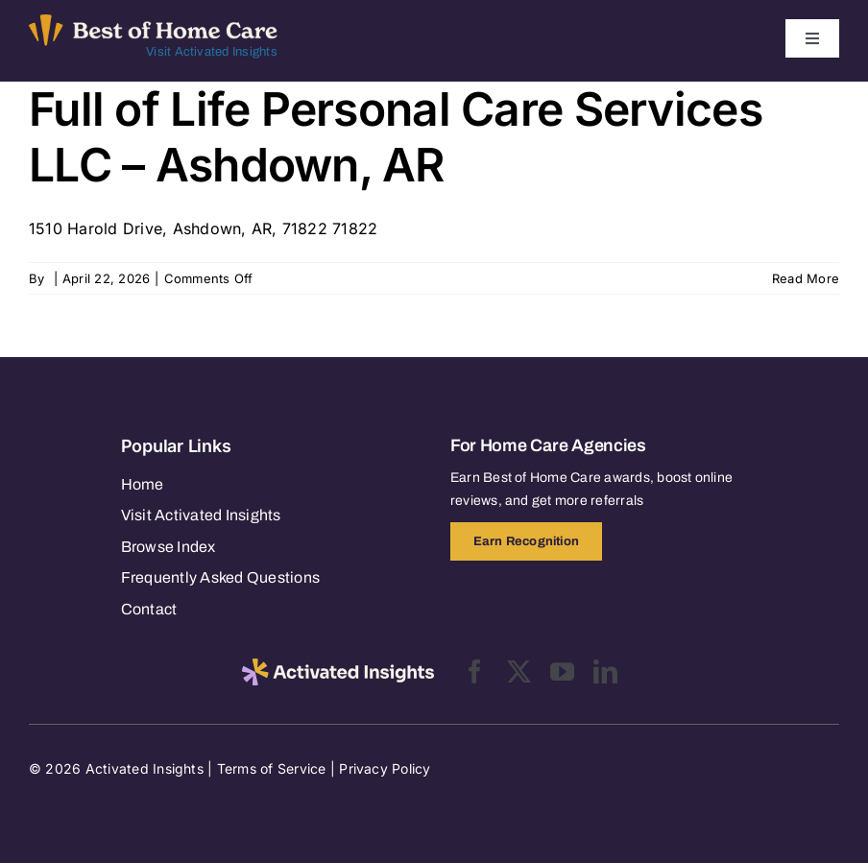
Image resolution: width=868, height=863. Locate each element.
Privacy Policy (384, 768)
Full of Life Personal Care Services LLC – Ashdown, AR (395, 137)
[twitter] (519, 671)
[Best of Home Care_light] (153, 22)
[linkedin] (605, 671)
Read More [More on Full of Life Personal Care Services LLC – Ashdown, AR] (805, 278)
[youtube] (562, 671)
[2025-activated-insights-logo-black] (338, 666)
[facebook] (475, 671)
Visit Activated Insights (211, 52)
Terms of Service (271, 768)
